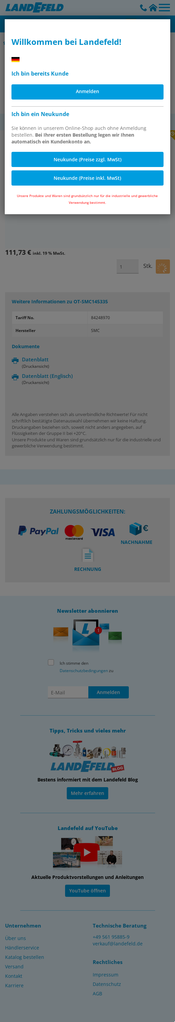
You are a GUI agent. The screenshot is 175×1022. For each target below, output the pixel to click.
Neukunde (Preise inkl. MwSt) (87, 178)
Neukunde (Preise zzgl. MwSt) (87, 159)
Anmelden (87, 91)
